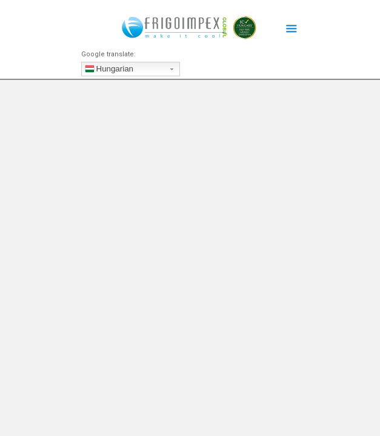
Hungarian (109, 70)
